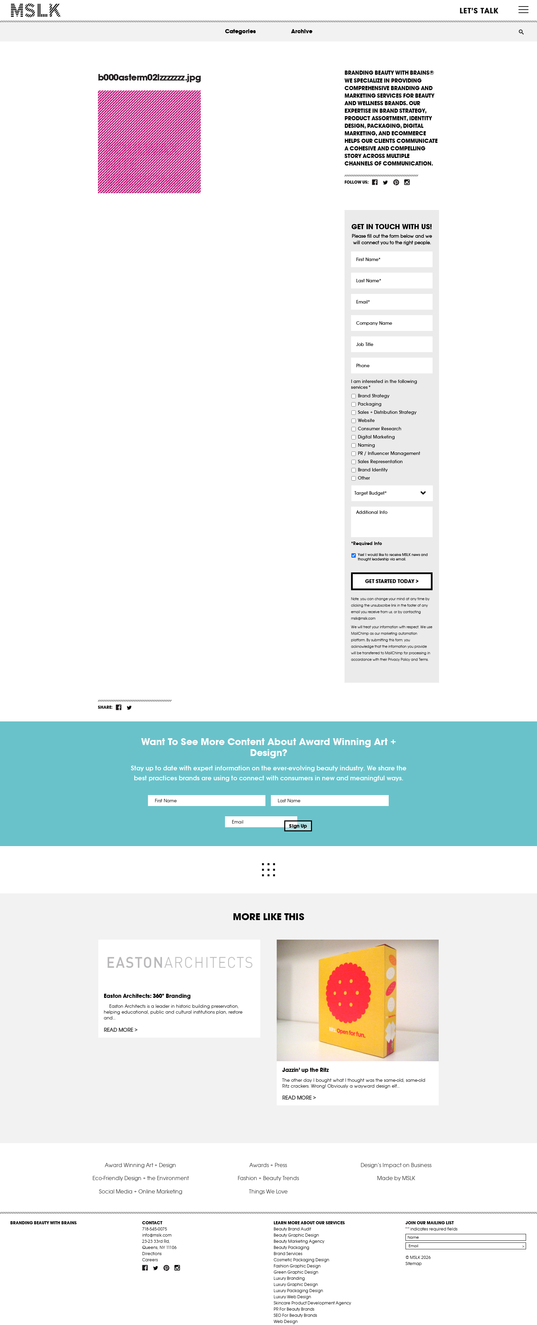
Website (366, 420)
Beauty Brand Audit (292, 1220)
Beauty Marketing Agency (299, 1233)
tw (386, 182)
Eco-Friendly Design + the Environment (140, 1169)
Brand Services (288, 1245)
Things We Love (268, 1182)
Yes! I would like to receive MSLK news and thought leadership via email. (393, 557)
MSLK (36, 10)
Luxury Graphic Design (296, 1276)
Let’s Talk (479, 10)
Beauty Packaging (291, 1239)
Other (364, 478)
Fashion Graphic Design (297, 1257)
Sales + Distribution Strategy (387, 412)
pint (396, 182)
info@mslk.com (157, 1226)
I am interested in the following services (384, 384)
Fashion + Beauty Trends (268, 1169)
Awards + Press (268, 1156)
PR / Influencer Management (389, 453)
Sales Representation (380, 462)
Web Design (286, 1313)
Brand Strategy (373, 396)
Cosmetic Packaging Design (301, 1251)
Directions (152, 1245)
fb (375, 182)
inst (407, 182)
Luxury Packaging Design (298, 1282)
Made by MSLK (396, 1169)
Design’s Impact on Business (396, 1156)
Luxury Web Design (292, 1288)
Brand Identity (373, 470)
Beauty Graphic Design (296, 1226)
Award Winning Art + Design (140, 1156)
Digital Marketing (376, 437)
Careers (150, 1251)
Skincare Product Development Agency (312, 1294)
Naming (366, 445)
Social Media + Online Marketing (140, 1182)
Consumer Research (379, 429)
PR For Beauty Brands (294, 1300)
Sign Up (326, 822)
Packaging (370, 404)
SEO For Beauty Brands (295, 1307)
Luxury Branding (289, 1270)
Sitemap (413, 1255)
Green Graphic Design (296, 1263)
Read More (120, 1023)
